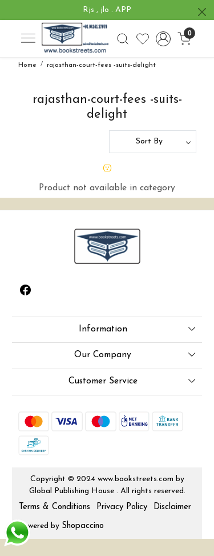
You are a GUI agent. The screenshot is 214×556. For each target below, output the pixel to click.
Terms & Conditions (54, 507)
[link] (122, 39)
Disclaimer (172, 507)
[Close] (202, 12)
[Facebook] (25, 292)
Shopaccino (83, 526)
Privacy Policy (121, 507)
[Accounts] (163, 38)
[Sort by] (152, 141)
